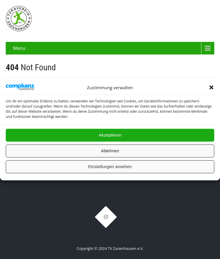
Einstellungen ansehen (110, 166)
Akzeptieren (110, 135)
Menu (19, 48)
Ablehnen (110, 150)
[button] (211, 87)
